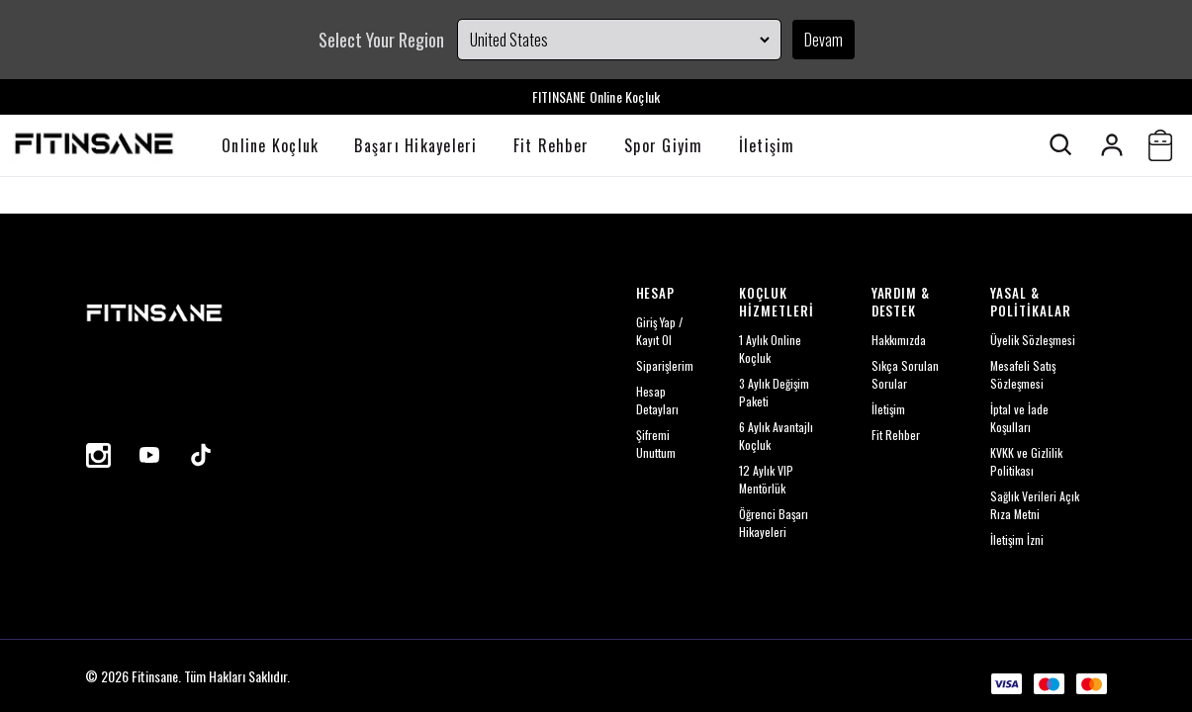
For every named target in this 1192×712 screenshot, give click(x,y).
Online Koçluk (270, 145)
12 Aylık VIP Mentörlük (766, 479)
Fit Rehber (551, 145)
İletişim (767, 145)
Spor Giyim (663, 145)
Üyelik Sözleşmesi (1032, 339)
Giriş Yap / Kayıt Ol (659, 330)
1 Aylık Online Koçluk (770, 348)
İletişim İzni (1017, 539)
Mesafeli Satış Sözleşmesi (1022, 374)
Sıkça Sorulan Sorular (905, 374)
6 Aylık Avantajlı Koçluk (776, 435)
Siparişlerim (664, 365)
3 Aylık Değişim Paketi (774, 392)
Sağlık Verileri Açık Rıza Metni (1034, 505)
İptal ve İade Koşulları (1019, 417)
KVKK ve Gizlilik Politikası (1026, 461)
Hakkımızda (898, 339)
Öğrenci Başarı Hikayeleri (773, 522)
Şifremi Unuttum (656, 443)
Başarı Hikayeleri (415, 145)
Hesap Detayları (657, 400)
